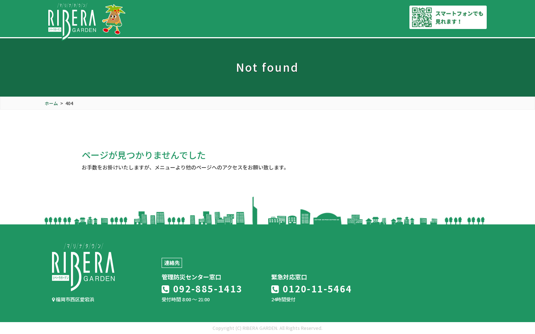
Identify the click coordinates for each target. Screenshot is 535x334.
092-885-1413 (202, 288)
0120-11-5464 (311, 288)
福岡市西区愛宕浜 (73, 299)
